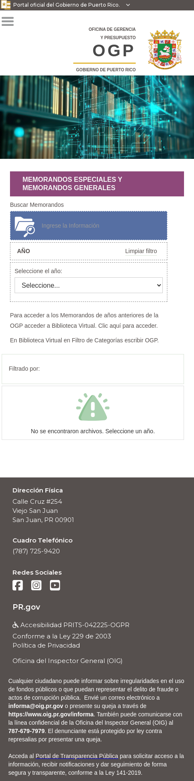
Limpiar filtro (141, 251)
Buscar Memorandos (37, 204)
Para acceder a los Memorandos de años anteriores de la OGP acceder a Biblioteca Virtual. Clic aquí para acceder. (84, 320)
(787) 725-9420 (36, 551)
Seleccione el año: (38, 271)
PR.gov (26, 607)
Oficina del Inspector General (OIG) (67, 661)
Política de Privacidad (46, 645)
